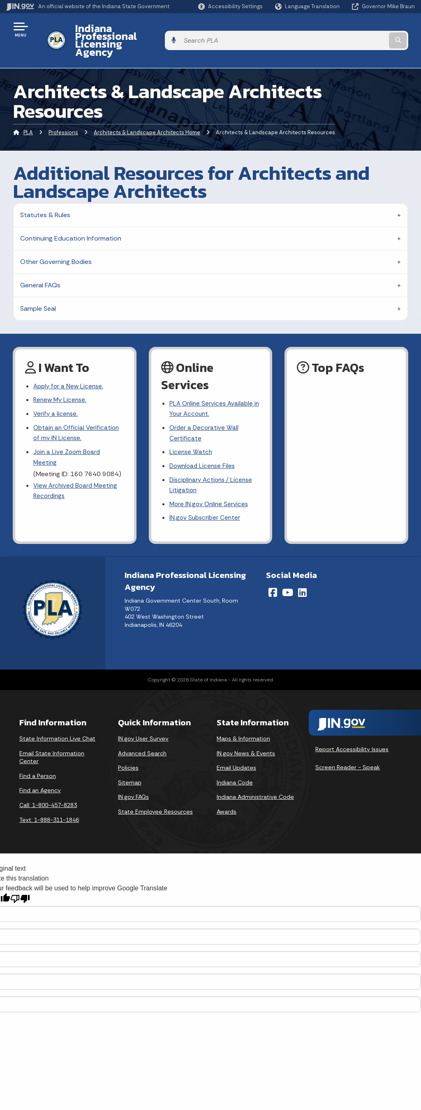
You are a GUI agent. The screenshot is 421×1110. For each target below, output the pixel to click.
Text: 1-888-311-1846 (49, 804)
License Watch (191, 433)
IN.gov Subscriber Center (206, 502)
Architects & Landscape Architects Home (147, 110)
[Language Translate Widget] (308, 6)
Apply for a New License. (69, 364)
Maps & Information (243, 723)
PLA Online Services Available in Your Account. (212, 387)
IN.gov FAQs (133, 781)
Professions (63, 110)
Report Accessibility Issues (352, 733)
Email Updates (236, 752)
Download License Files (203, 447)
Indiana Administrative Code (255, 781)
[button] (230, 6)
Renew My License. (61, 379)
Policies (128, 752)
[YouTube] (287, 577)
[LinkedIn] (302, 577)
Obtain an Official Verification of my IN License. (77, 414)
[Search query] (369, 29)
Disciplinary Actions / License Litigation (213, 467)
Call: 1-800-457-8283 (48, 789)
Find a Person (37, 760)
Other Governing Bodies (56, 239)
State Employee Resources (155, 796)
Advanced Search (142, 737)
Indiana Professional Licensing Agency (162, 29)
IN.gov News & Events (246, 737)
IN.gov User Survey (143, 723)
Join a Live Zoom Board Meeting (67, 439)
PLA (28, 110)
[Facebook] (272, 577)
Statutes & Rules (45, 192)
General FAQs (40, 263)
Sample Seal (38, 286)
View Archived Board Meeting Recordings (77, 474)
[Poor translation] (20, 883)
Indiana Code (235, 767)
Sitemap (129, 767)
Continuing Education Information (70, 216)
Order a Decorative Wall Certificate (204, 413)
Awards (226, 796)
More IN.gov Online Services (210, 488)
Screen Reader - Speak (347, 751)
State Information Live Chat (57, 723)
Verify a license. (56, 393)
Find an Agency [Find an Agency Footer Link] (40, 774)
